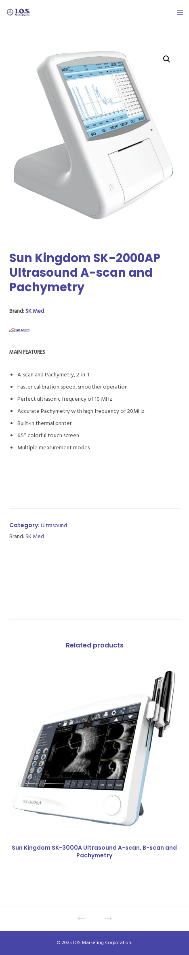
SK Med (34, 311)
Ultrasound (54, 525)
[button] (167, 59)
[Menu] (177, 12)
